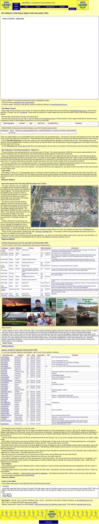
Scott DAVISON (5, 410)
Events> (73, 9)
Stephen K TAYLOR (6, 415)
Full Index (48, 522)
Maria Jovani (4, 395)
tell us (25, 146)
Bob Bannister (4, 408)
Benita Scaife (4, 399)
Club (26, 6)
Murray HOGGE (5, 413)
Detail (38, 6)
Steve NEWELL (5, 382)
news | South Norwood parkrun (65, 422)
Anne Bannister (5, 406)
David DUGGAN (5, 377)
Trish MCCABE (5, 411)
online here (20, 18)
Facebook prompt (49, 118)
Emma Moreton (5, 357)
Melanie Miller (4, 364)
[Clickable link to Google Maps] (23, 102)
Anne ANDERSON (5, 404)
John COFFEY (4, 388)
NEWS (16, 6)
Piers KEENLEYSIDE (6, 380)
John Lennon (4, 362)
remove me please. (31, 502)
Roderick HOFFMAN (6, 420)
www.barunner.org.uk (83, 504)
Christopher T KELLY (6, 391)
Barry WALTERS (5, 360)
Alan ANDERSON (5, 402)
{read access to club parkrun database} (34, 473)
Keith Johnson (4, 393)
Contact (62, 6)
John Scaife (4, 400)
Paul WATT (4, 419)
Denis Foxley (4, 384)
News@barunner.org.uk (79, 110)
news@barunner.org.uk (59, 104)
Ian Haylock (4, 369)
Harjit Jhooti (4, 373)
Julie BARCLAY (5, 417)
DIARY (16, 9)
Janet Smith (4, 371)
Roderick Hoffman (8, 239)
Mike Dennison (5, 397)
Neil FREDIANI (5, 424)
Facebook (23, 112)
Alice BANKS (4, 389)
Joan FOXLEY (4, 386)
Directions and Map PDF (44, 231)
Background (50, 6)
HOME (16, 4)
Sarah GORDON (5, 359)
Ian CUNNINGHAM (6, 368)
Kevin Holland (4, 366)
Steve (75, 142)
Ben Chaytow (4, 375)
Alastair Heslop (5, 379)
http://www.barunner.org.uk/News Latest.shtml (50, 504)
